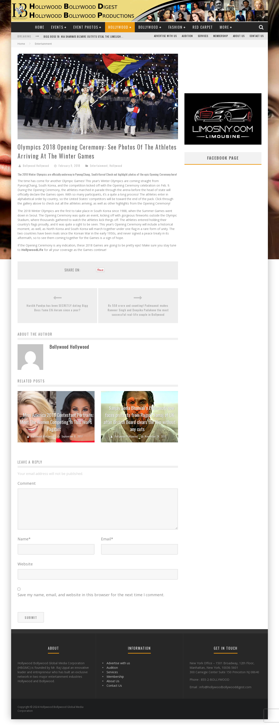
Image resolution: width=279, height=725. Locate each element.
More (224, 27)
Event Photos (85, 27)
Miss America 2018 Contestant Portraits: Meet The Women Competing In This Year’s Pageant (56, 421)
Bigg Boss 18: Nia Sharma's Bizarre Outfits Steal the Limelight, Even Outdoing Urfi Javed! (100, 36)
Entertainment (99, 165)
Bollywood (148, 27)
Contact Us (257, 36)
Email (107, 544)
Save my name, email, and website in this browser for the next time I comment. (91, 600)
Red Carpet (203, 27)
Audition (187, 36)
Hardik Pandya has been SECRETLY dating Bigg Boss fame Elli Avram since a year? (57, 307)
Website (25, 569)
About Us (239, 36)
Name (24, 544)
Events (57, 27)
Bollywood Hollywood (36, 165)
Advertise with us (165, 36)
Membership (220, 36)
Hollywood (118, 27)
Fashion (175, 27)
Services (203, 36)
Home (39, 27)
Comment (27, 483)
